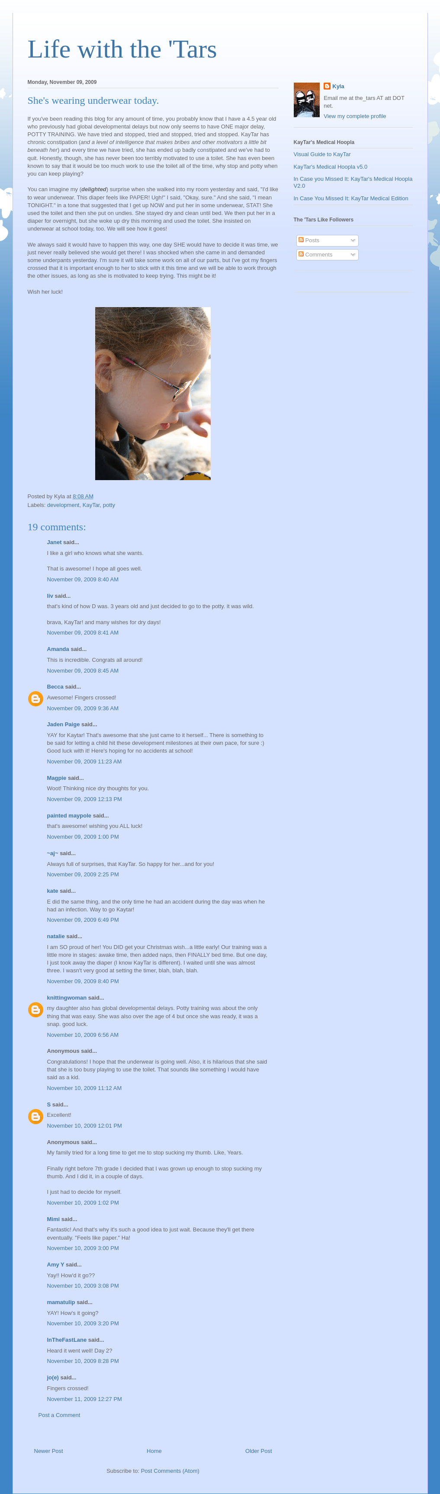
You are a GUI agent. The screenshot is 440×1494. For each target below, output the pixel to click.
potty (109, 505)
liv (50, 596)
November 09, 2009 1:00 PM (83, 837)
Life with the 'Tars (122, 49)
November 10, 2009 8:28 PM (83, 1361)
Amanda (58, 649)
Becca (55, 686)
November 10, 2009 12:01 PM (84, 1125)
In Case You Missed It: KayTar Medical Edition (351, 198)
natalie (56, 936)
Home (154, 1451)
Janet (54, 542)
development (63, 505)
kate (52, 891)
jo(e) (53, 1377)
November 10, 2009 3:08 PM (83, 1285)
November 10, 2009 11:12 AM (84, 1088)
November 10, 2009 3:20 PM (83, 1323)
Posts (309, 240)
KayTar (91, 505)
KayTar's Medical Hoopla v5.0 (331, 167)
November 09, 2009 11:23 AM (84, 761)
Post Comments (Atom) (170, 1471)
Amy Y (55, 1264)
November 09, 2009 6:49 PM (83, 920)
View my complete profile (355, 116)
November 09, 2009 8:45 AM (83, 670)
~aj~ (52, 853)
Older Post (258, 1451)
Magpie (57, 778)
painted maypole (69, 815)
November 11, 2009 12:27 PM (84, 1399)
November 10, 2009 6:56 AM (83, 1035)
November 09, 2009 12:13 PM (84, 799)
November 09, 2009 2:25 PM (83, 874)
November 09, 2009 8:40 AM (83, 579)
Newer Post (48, 1451)
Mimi (53, 1219)
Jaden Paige (63, 724)
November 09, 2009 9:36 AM (83, 708)
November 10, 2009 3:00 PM (83, 1248)
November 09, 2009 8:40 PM (83, 981)
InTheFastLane (67, 1340)
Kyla (338, 86)
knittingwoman (67, 997)
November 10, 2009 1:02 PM (83, 1202)
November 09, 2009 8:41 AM (83, 632)
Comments (315, 254)
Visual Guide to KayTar (322, 154)
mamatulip (61, 1302)
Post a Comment (59, 1415)
